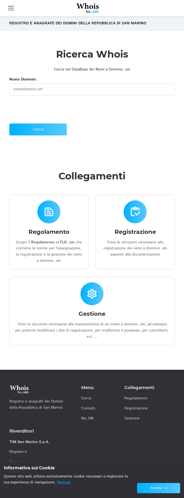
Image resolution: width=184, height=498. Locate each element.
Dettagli (64, 482)
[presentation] (45, 109)
